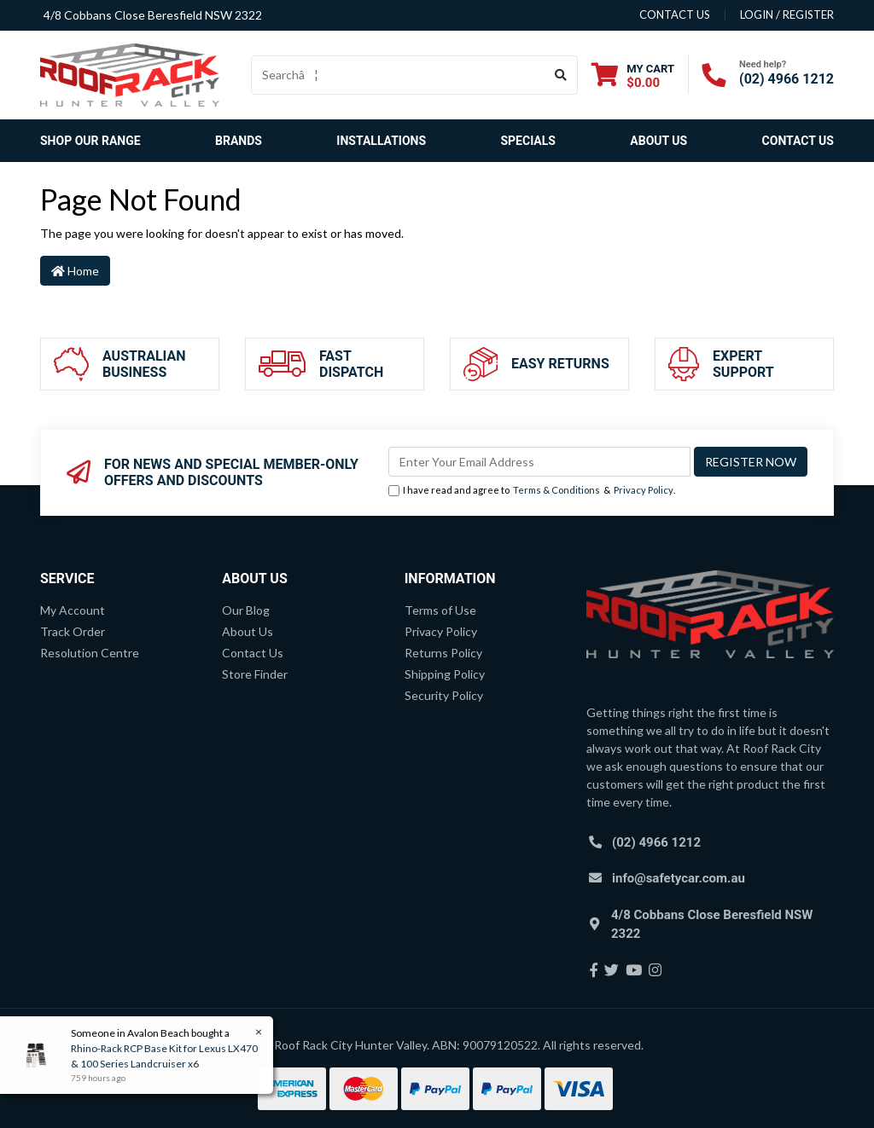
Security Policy (444, 695)
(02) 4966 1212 (786, 79)
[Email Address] (539, 462)
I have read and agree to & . (531, 490)
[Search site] (561, 75)
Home (75, 270)
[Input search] (398, 75)
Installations (381, 141)
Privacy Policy (643, 489)
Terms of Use (440, 610)
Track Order (72, 631)
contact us (674, 14)
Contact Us (798, 141)
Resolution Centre (89, 652)
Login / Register (787, 14)
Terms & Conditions (556, 489)
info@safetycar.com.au (678, 878)
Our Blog (246, 610)
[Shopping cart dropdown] (633, 75)
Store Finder (255, 674)
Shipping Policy (445, 674)
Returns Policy (443, 652)
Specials (528, 141)
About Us (658, 141)
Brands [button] (238, 141)
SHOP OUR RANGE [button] (90, 141)
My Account (72, 610)
